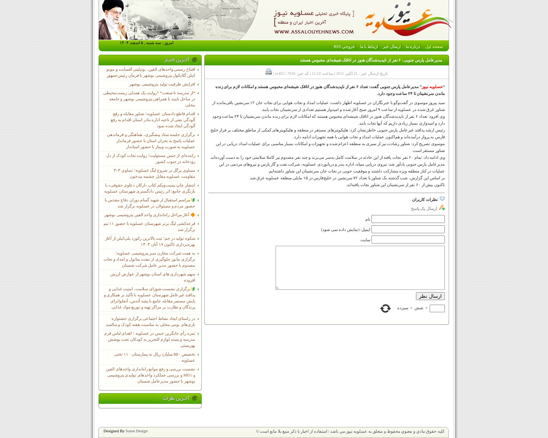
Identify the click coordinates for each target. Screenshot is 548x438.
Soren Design (137, 431)
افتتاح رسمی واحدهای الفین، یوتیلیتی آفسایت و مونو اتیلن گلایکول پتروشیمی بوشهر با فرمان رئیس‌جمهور (151, 72)
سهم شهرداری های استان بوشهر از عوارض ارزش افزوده (152, 277)
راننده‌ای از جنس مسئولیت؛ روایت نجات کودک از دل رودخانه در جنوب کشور (150, 158)
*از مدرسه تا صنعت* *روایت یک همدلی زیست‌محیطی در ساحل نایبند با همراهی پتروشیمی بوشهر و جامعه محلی (149, 99)
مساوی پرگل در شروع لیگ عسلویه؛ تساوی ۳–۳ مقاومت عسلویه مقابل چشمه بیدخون (154, 173)
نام (367, 219)
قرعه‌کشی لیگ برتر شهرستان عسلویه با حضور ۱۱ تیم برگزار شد (149, 226)
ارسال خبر (392, 46)
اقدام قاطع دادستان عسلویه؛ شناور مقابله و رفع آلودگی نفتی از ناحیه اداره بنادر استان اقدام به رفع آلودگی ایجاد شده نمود (153, 120)
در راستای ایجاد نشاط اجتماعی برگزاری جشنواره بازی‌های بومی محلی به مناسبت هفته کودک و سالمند (150, 321)
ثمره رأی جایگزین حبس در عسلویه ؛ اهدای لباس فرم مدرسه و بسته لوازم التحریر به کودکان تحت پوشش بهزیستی (149, 339)
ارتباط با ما (369, 46)
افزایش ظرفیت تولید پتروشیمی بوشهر (162, 84)
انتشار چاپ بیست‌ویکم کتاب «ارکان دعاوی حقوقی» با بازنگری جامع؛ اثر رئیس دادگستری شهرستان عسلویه (149, 188)
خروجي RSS (344, 46)
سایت (365, 240)
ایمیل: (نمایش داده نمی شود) (346, 230)
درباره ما (413, 46)
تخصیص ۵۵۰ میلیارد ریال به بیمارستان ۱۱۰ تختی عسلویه (154, 357)
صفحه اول (434, 46)
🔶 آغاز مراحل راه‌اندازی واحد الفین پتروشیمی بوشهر (149, 215)
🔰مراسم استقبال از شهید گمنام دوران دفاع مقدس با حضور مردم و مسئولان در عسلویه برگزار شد (150, 203)
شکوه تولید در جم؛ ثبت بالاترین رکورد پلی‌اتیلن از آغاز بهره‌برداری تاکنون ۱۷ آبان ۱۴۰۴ (150, 241)
